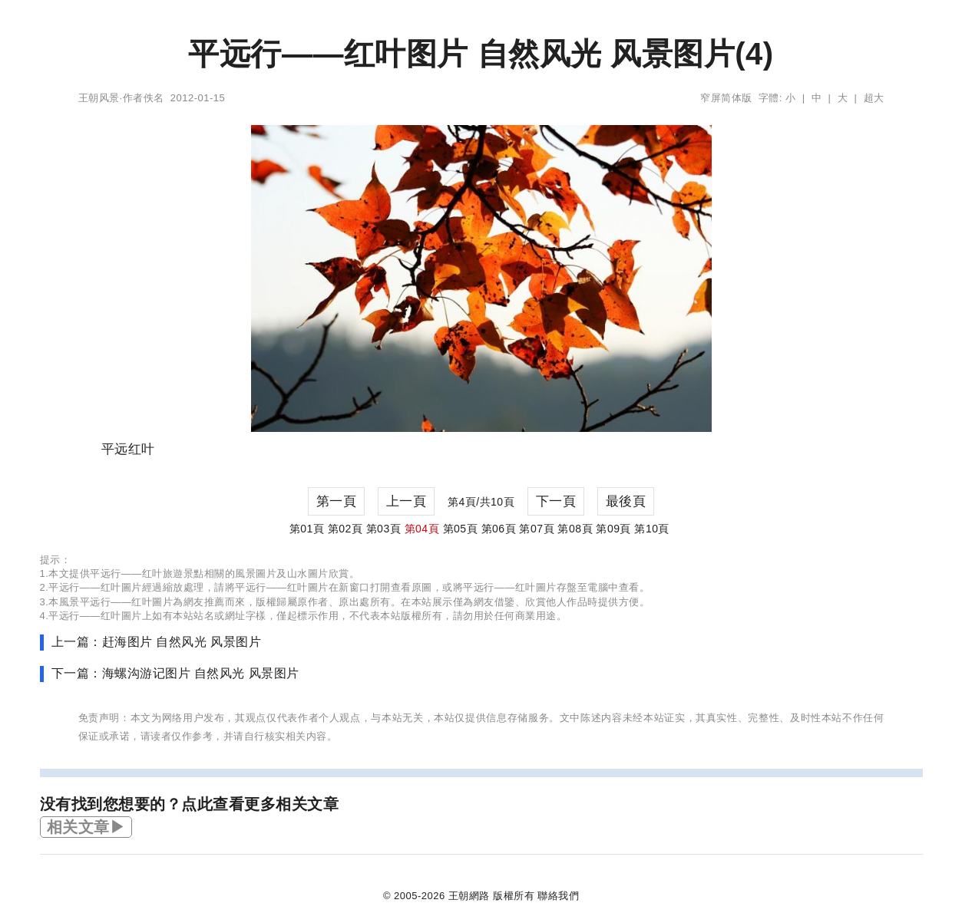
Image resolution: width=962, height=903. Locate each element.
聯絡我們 (558, 895)
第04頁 (422, 528)
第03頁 (384, 528)
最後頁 (626, 501)
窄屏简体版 (726, 98)
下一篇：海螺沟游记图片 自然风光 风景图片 (175, 673)
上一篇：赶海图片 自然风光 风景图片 (156, 641)
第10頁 (651, 528)
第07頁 (536, 528)
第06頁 (499, 528)
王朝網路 (469, 895)
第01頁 (307, 528)
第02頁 (345, 528)
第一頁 (336, 501)
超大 (874, 98)
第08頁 (575, 528)
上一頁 (406, 501)
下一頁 (556, 501)
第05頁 (460, 528)
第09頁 (613, 528)
